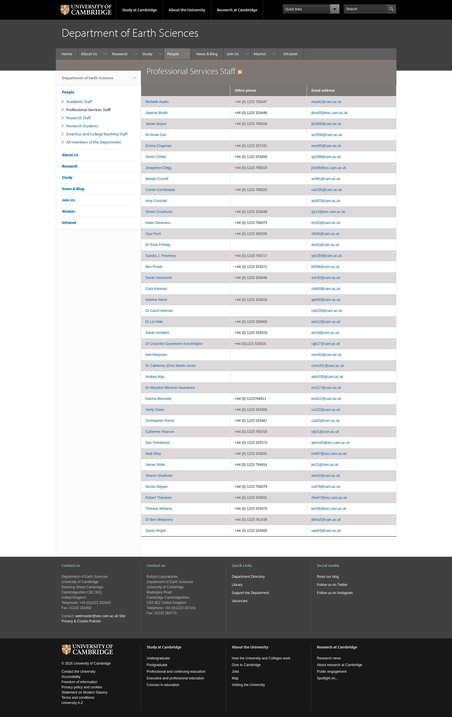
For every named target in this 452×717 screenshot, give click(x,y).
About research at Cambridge (339, 665)
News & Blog (207, 53)
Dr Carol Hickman (159, 311)
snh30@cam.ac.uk (325, 278)
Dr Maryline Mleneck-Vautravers (170, 388)
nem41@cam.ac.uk (326, 355)
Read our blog (328, 577)
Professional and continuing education (176, 672)
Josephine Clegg (158, 168)
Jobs (235, 672)
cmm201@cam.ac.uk (327, 366)
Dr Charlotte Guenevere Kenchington (174, 344)
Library (237, 585)
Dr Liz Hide (154, 322)
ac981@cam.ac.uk (325, 179)
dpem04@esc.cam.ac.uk (330, 443)
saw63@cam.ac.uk (326, 531)
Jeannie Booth (157, 113)
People (173, 53)
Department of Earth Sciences (87, 80)
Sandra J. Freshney (161, 256)
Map (235, 678)
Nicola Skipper (157, 487)
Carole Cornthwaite (160, 190)
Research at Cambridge (237, 9)
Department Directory (248, 577)
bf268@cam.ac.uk (325, 267)
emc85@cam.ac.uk (326, 146)
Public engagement (332, 672)
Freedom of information (80, 682)
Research (120, 53)
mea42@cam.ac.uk (326, 102)
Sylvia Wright (156, 531)
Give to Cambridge (246, 665)
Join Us (233, 53)
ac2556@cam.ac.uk (326, 135)
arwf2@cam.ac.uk (325, 245)
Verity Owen (155, 410)
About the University (187, 9)
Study (147, 53)
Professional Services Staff (88, 109)
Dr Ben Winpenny (159, 520)
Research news (329, 658)
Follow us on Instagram (335, 593)
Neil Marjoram (156, 355)
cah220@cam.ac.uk (326, 311)
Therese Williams (159, 509)
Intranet (290, 53)
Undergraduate (158, 658)
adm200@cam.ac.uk (327, 377)
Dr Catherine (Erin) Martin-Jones (171, 366)
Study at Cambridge (139, 9)
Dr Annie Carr (156, 135)
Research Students (82, 125)
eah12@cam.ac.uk (325, 322)
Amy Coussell (156, 201)
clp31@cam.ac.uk (325, 432)
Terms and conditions (78, 698)
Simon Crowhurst (159, 212)
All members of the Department (93, 142)
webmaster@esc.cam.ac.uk (97, 616)
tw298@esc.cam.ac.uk (328, 509)
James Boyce (156, 124)
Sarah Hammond (159, 278)
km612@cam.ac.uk (326, 399)
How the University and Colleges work (261, 658)
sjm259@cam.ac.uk (326, 256)
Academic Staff (79, 101)
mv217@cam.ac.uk (326, 388)
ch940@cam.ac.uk (325, 289)
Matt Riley (153, 454)
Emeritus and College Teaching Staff (96, 134)
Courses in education (163, 685)
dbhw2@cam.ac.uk (326, 520)
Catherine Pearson (160, 432)
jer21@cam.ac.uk (325, 465)
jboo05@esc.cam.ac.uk (329, 113)
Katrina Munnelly (158, 399)
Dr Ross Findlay (158, 245)
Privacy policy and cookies (82, 687)
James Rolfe (155, 465)
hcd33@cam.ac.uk (325, 223)
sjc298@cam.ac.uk (326, 157)
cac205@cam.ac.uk (326, 190)
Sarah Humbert (157, 333)
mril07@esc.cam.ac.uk (329, 454)
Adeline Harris (156, 300)
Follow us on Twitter (332, 585)
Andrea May (155, 377)
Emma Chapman (159, 146)
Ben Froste (154, 267)
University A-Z (72, 703)
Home (67, 53)
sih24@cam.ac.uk (325, 333)
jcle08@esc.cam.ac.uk (328, 168)
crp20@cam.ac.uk (325, 421)
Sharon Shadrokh (159, 476)
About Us (89, 53)
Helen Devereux (158, 223)
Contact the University (78, 672)
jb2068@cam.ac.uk (326, 124)
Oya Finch (153, 234)
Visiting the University (248, 685)
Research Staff (78, 117)
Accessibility (71, 677)
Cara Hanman (156, 289)
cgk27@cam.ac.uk (325, 344)
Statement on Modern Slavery (85, 692)
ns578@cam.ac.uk (325, 487)
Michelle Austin (157, 102)
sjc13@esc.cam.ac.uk (328, 212)
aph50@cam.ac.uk (325, 300)
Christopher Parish (160, 421)
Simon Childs (156, 157)
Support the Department (250, 593)
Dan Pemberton (158, 443)
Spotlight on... (327, 678)
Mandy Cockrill (157, 179)
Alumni (259, 53)
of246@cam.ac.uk (325, 234)
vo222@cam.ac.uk (325, 410)
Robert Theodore (159, 498)
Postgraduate (157, 665)
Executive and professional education (175, 678)
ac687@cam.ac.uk (325, 201)
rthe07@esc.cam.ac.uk (329, 498)
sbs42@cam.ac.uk (325, 476)
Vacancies (239, 601)
